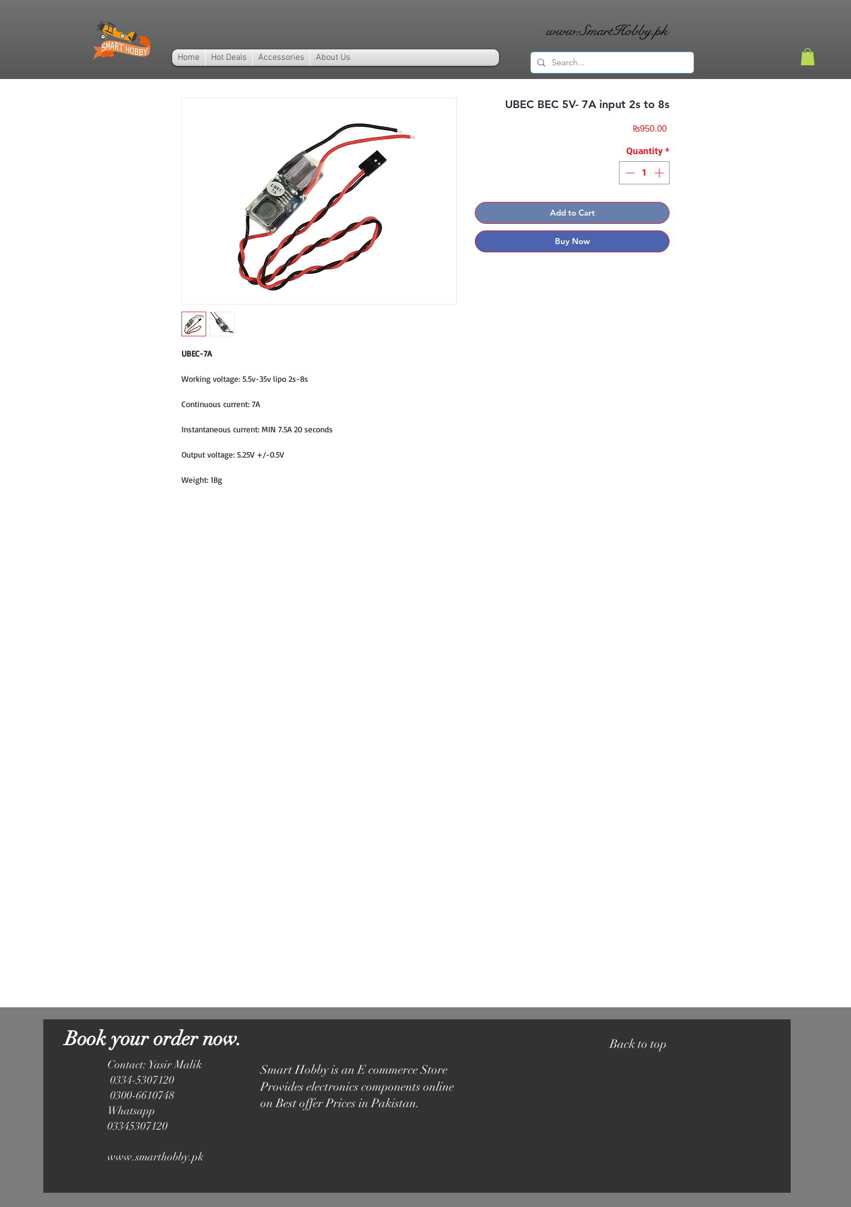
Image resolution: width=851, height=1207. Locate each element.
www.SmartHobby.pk (607, 30)
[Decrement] (629, 173)
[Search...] (611, 62)
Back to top (638, 1043)
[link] (808, 56)
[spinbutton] (644, 173)
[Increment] (660, 173)
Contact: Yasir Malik (154, 1064)
